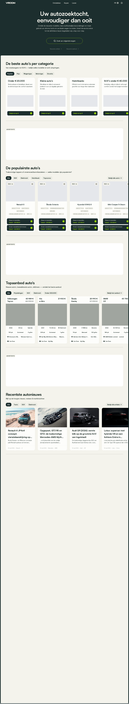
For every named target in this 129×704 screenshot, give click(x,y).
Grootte (50, 74)
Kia (40, 298)
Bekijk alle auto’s (115, 178)
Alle (8, 178)
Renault (18, 448)
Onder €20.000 (50, 293)
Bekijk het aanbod (114, 293)
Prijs (18, 74)
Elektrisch (24, 178)
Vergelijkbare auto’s (17, 214)
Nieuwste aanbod (73, 49)
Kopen (66, 3)
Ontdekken (57, 3)
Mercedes (50, 448)
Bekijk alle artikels (114, 405)
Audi (81, 448)
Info (29, 214)
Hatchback (35, 178)
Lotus (113, 448)
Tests (16, 405)
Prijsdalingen (18, 293)
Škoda (74, 298)
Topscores (47, 178)
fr (116, 3)
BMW (105, 298)
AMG (56, 448)
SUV (15, 178)
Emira (118, 448)
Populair (10, 74)
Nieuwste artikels (56, 49)
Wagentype (28, 74)
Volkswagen (12, 298)
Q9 (85, 448)
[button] (20, 300)
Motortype (39, 74)
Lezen (74, 3)
